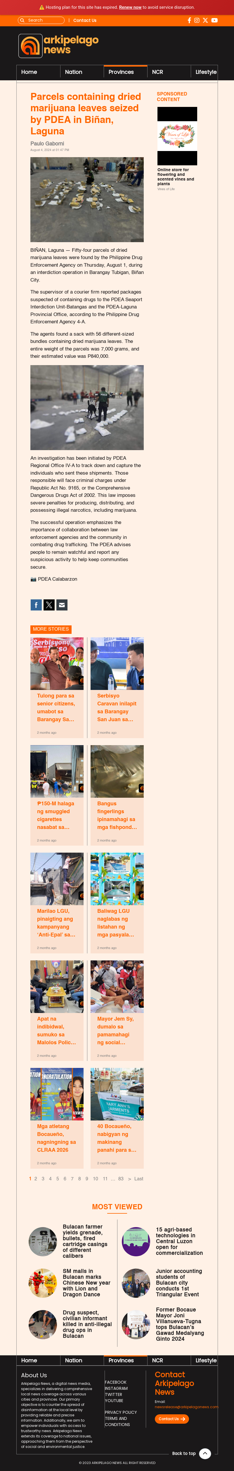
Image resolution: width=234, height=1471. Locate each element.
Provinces (121, 72)
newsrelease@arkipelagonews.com (187, 1406)
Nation (73, 72)
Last (138, 1179)
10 (95, 1179)
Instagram (116, 1388)
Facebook (115, 1382)
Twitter (113, 1394)
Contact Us (172, 1419)
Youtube (114, 1401)
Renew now (130, 7)
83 (121, 1179)
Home (29, 72)
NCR (157, 72)
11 (105, 1179)
